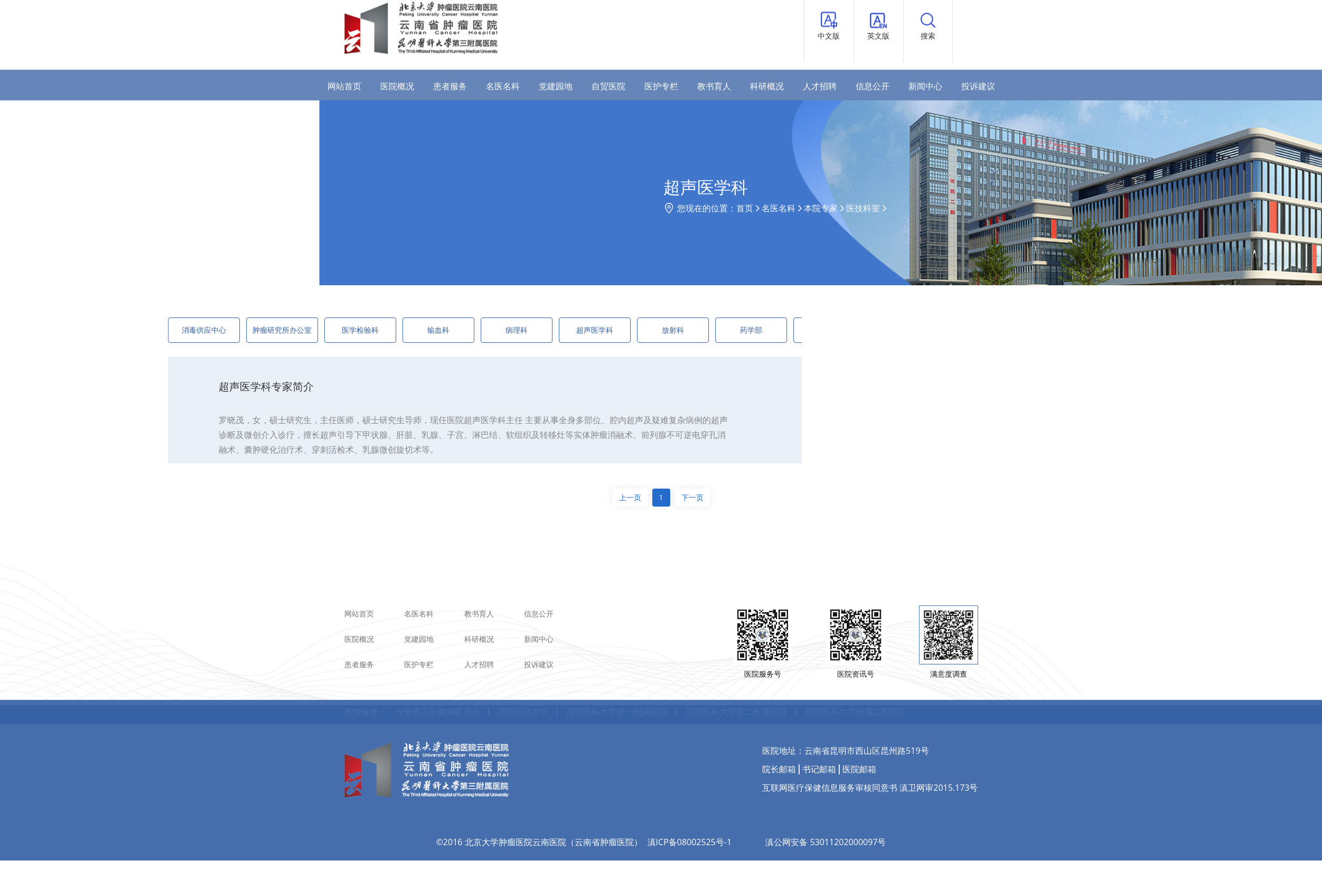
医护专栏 (661, 86)
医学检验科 (295, 330)
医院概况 (397, 86)
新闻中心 (925, 86)
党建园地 (556, 86)
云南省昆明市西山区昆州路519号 (866, 718)
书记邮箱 (819, 736)
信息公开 (872, 86)
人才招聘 (820, 86)
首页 (860, 208)
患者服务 (450, 86)
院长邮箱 (779, 736)
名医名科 (503, 86)
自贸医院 (608, 86)
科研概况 (767, 86)
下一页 (692, 497)
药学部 (687, 330)
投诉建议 (978, 86)
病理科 (452, 330)
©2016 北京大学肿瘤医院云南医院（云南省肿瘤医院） (539, 810)
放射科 (608, 330)
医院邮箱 (859, 736)
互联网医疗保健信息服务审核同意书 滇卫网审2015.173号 (870, 755)
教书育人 (714, 86)
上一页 (630, 497)
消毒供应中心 (139, 330)
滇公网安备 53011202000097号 (825, 810)
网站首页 (344, 86)
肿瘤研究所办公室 (217, 330)
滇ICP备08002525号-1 (690, 810)
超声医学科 (530, 330)
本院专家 (937, 208)
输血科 (374, 330)
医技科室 (979, 208)
